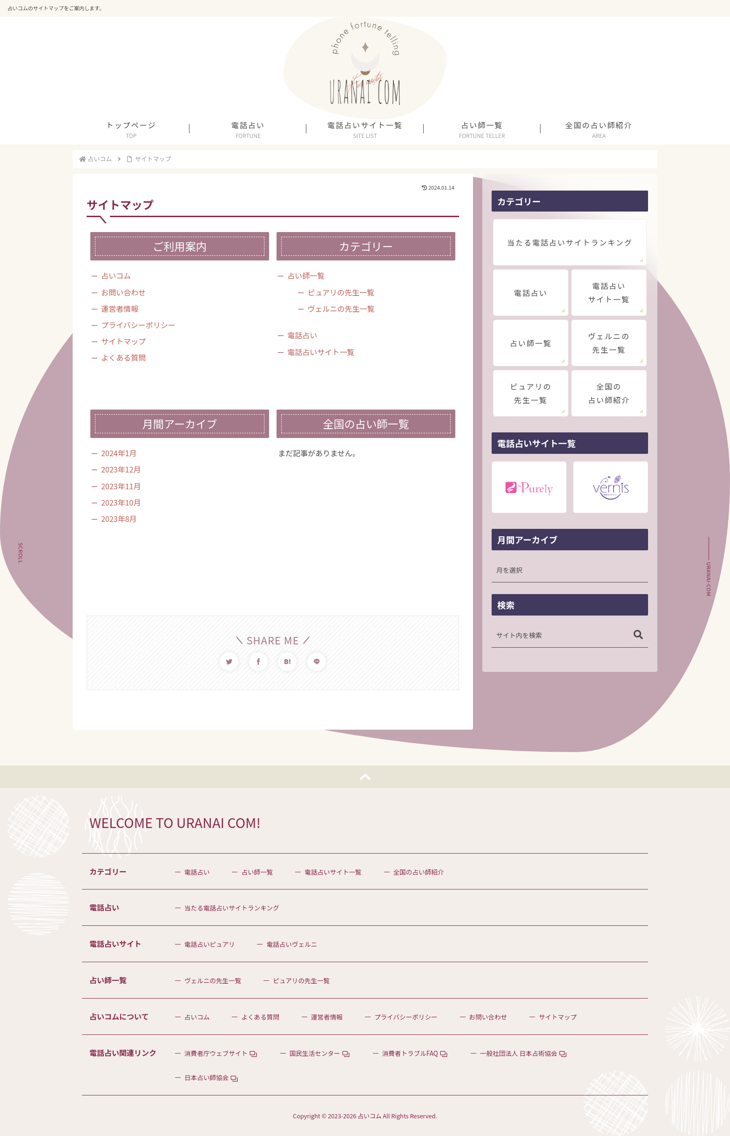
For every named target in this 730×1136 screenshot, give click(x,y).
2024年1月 (118, 453)
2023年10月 (121, 502)
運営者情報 (119, 308)
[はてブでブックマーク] (287, 661)
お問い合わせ (123, 292)
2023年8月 (118, 518)
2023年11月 (121, 486)
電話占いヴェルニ (291, 944)
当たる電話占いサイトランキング (570, 242)
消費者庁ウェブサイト (216, 1053)
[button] (638, 635)
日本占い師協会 (206, 1077)
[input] (570, 635)
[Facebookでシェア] (258, 661)
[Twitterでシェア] (229, 661)
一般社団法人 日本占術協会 (518, 1053)
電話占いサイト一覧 (320, 351)
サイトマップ (123, 341)
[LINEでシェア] (316, 661)
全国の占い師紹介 (609, 393)
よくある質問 (123, 357)
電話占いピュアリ (209, 944)
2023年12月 (121, 469)
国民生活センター (315, 1053)
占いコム (116, 275)
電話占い (302, 335)
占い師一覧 (305, 275)
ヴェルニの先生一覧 (340, 308)
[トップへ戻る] (365, 777)
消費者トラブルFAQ (410, 1053)
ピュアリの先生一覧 (340, 292)
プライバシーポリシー (138, 324)
